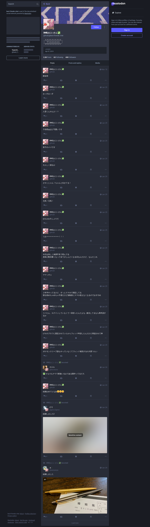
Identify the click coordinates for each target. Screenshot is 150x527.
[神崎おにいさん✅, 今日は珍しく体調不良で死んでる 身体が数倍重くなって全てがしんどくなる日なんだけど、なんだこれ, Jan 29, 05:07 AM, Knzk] (75, 254)
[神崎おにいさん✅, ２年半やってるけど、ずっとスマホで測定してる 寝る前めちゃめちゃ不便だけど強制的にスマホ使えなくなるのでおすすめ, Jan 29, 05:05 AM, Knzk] (75, 293)
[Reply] (45, 80)
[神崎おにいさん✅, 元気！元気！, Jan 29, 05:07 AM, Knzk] (75, 200)
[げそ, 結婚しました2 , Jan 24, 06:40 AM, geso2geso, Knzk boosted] (75, 429)
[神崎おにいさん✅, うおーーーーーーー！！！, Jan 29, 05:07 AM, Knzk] (75, 235)
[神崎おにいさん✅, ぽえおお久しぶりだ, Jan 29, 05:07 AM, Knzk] (75, 218)
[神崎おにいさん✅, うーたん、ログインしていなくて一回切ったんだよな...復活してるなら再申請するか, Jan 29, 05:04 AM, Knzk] (75, 313)
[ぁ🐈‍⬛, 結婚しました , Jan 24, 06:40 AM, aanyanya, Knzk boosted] (75, 490)
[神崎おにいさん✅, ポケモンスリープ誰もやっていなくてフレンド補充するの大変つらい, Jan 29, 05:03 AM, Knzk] (75, 350)
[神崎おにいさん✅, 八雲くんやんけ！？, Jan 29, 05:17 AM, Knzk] (75, 110)
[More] (105, 80)
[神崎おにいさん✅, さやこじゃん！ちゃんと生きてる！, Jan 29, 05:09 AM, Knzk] (75, 182)
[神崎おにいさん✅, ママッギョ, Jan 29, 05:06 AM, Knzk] (75, 274)
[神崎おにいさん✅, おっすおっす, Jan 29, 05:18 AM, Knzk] (75, 93)
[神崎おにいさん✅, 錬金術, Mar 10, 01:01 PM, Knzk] (75, 75)
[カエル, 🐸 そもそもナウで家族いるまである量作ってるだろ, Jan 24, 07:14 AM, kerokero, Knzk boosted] (75, 370)
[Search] (23, 4)
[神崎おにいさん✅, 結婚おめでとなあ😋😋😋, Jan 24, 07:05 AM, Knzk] (75, 390)
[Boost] (61, 80)
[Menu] (104, 27)
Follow (96, 27)
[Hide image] (45, 479)
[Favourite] (76, 80)
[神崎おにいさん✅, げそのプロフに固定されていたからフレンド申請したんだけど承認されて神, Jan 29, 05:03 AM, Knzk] (75, 332)
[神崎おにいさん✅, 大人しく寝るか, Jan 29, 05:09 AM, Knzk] (75, 164)
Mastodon (27, 13)
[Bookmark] (91, 80)
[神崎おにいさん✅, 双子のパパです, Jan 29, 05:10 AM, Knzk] (75, 146)
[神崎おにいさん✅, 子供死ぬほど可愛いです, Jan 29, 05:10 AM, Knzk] (75, 128)
